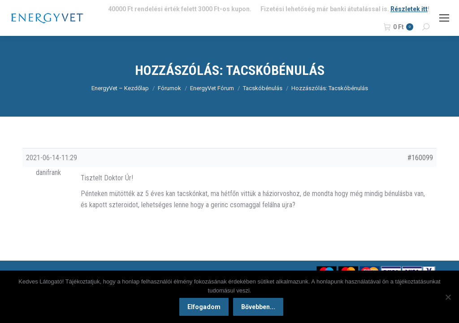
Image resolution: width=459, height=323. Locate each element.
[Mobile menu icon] (444, 18)
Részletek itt (409, 9)
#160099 (420, 157)
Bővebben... (259, 307)
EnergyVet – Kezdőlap (120, 88)
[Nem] (447, 296)
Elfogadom (204, 307)
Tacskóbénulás (262, 88)
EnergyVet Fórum (212, 88)
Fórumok (169, 88)
